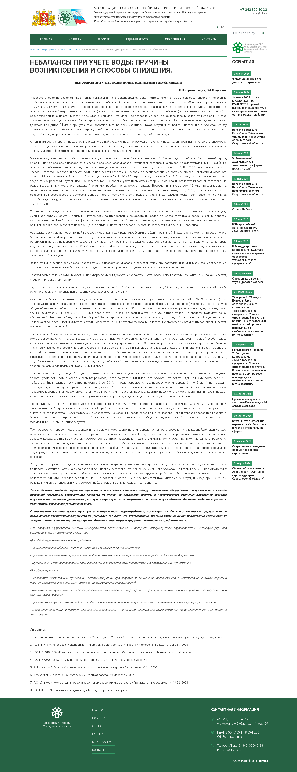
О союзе (104, 39)
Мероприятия (175, 39)
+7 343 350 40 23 (253, 9)
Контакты (209, 39)
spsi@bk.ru (260, 13)
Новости (75, 39)
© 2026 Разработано (244, 760)
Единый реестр (137, 39)
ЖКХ (77, 49)
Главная (46, 39)
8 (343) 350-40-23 (251, 745)
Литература (66, 49)
